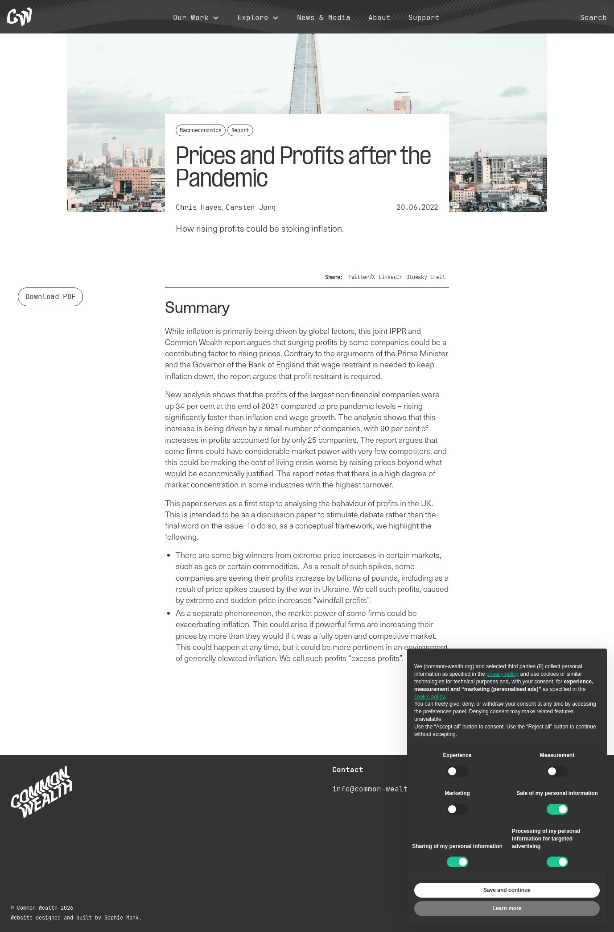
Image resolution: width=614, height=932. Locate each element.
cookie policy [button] (429, 697)
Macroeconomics (201, 130)
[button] (196, 18)
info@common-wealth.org (381, 789)
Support (424, 17)
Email (437, 277)
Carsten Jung (251, 207)
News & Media (323, 17)
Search (593, 17)
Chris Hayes (199, 207)
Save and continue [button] (507, 890)
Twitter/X (361, 277)
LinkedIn (390, 277)
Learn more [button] (506, 908)
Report (240, 130)
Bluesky (416, 277)
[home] (19, 16)
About (379, 17)
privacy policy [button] (502, 674)
